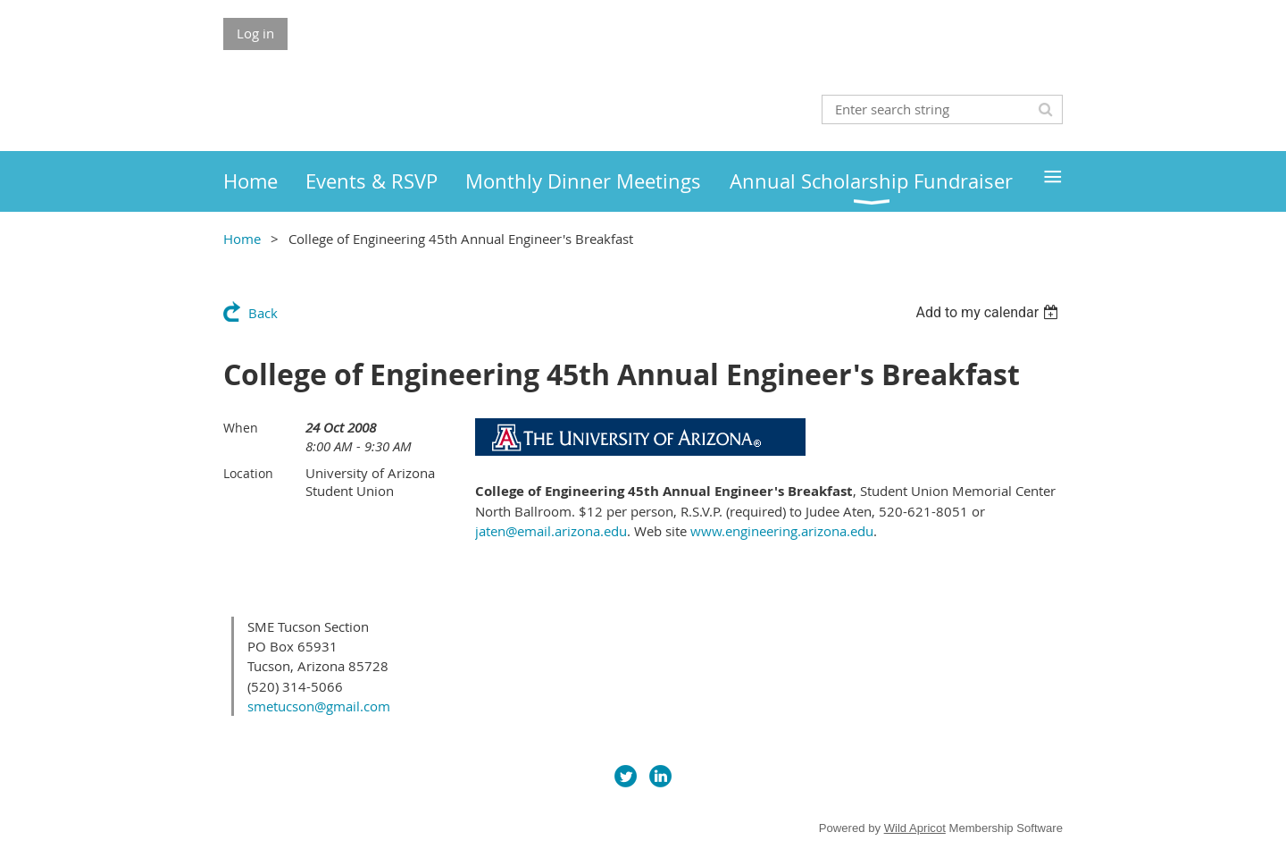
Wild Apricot (915, 828)
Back (263, 313)
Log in (255, 33)
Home (242, 239)
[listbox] (989, 312)
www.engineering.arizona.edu (781, 531)
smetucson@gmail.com (318, 706)
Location (248, 473)
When (240, 427)
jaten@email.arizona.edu (551, 531)
